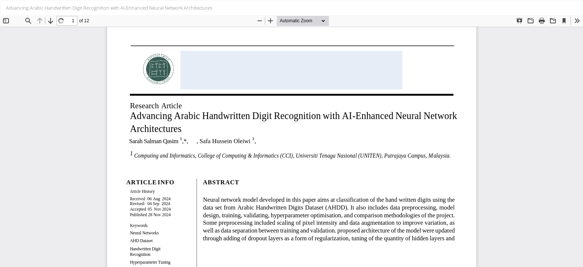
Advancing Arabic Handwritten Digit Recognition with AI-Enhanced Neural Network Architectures (109, 7)
